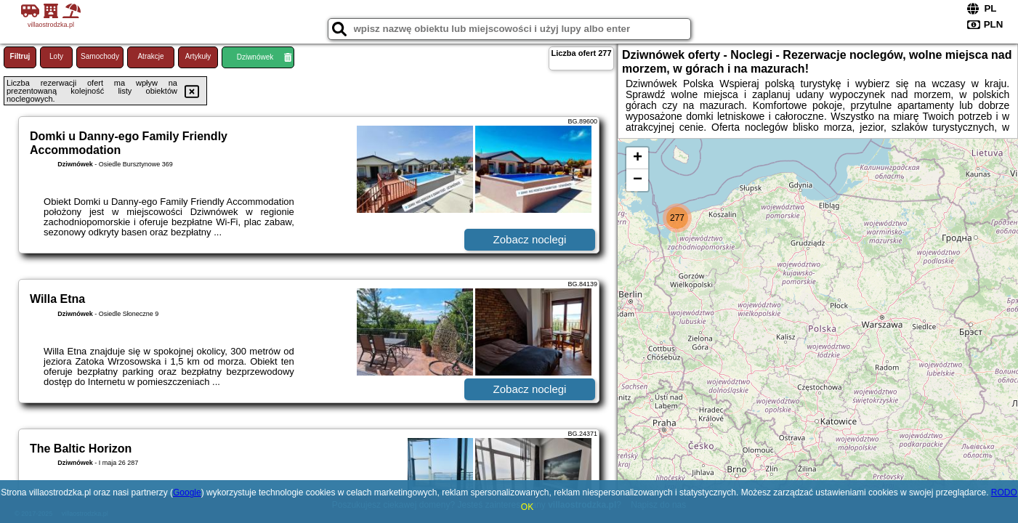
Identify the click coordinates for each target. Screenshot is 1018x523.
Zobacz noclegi (530, 239)
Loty (56, 56)
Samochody (100, 56)
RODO (1004, 492)
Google (187, 492)
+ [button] (637, 158)
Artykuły (198, 56)
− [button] (637, 180)
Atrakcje (150, 56)
